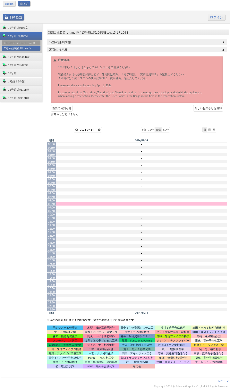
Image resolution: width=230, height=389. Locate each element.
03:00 (51, 165)
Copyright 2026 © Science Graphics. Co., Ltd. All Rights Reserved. (191, 386)
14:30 (51, 246)
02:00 (51, 158)
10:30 (51, 218)
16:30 (51, 260)
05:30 (51, 183)
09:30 (51, 211)
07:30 (51, 197)
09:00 (51, 207)
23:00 (51, 306)
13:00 (51, 235)
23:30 (51, 309)
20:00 (51, 285)
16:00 (51, 256)
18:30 (51, 274)
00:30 (51, 147)
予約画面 (13, 17)
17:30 (51, 267)
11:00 (51, 221)
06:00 (51, 186)
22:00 (51, 299)
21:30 (51, 295)
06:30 (51, 190)
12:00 (51, 228)
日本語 (24, 3)
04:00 (51, 172)
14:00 (51, 242)
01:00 (51, 151)
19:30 (51, 281)
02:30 (51, 162)
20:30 (51, 288)
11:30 (51, 225)
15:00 (51, 249)
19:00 (51, 278)
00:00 (51, 144)
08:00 (51, 200)
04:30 (51, 176)
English (9, 3)
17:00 (51, 264)
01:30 (51, 154)
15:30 (51, 253)
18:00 (51, 271)
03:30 (51, 169)
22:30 (51, 302)
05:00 (51, 179)
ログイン (216, 17)
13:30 (51, 239)
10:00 (51, 214)
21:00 (51, 292)
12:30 (51, 232)
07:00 (51, 193)
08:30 (51, 204)
